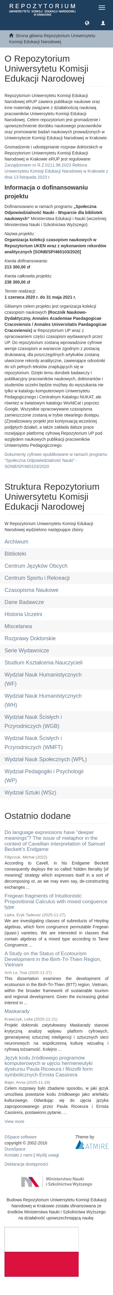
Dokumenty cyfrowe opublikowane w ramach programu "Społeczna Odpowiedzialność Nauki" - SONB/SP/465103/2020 (56, 460)
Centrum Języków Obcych (36, 566)
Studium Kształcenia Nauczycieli (44, 663)
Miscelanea (18, 626)
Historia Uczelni (23, 614)
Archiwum (16, 542)
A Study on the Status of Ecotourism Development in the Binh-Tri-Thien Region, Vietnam (53, 959)
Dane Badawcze (24, 602)
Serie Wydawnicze (27, 651)
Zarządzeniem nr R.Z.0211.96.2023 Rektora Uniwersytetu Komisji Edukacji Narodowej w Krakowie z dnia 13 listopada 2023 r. (56, 171)
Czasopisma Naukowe (31, 590)
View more (14, 1121)
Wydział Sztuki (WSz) (30, 793)
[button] (87, 23)
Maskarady (17, 1011)
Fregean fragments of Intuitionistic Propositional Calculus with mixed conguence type (56, 901)
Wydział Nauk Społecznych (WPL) (46, 759)
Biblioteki (15, 554)
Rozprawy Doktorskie (30, 638)
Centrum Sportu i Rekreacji (37, 578)
